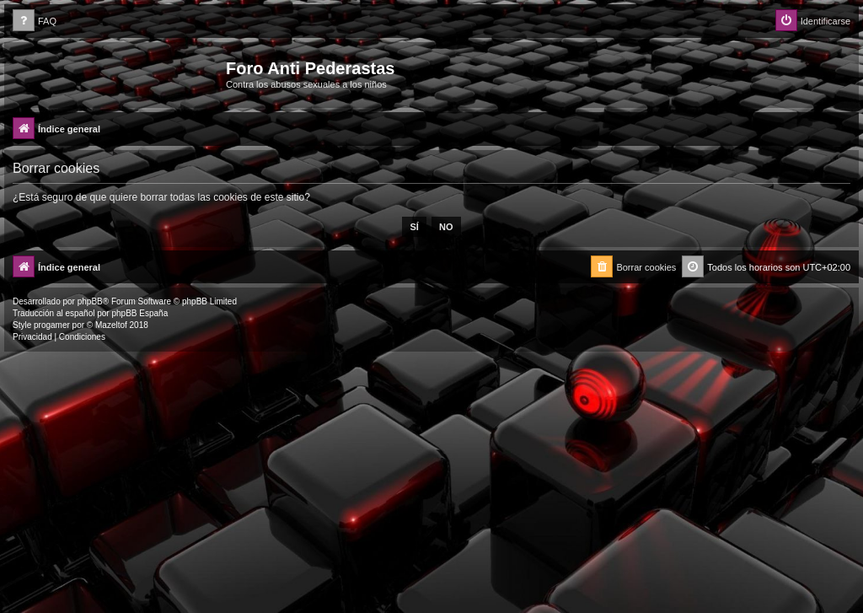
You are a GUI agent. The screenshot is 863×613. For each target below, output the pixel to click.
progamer (52, 325)
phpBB (90, 301)
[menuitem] (34, 21)
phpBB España (139, 313)
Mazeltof (111, 325)
